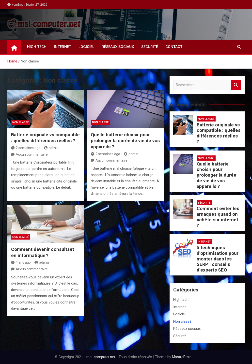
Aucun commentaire (32, 154)
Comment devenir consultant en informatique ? (42, 252)
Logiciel (86, 47)
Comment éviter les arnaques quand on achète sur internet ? (218, 217)
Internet (62, 47)
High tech (37, 47)
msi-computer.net (100, 357)
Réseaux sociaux (118, 47)
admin (51, 148)
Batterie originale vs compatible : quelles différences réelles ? (45, 138)
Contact (173, 47)
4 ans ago (21, 262)
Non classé (20, 122)
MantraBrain (181, 357)
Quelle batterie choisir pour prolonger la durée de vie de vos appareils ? (125, 141)
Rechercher (236, 85)
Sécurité (149, 47)
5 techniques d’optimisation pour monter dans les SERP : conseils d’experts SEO (217, 259)
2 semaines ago (25, 148)
